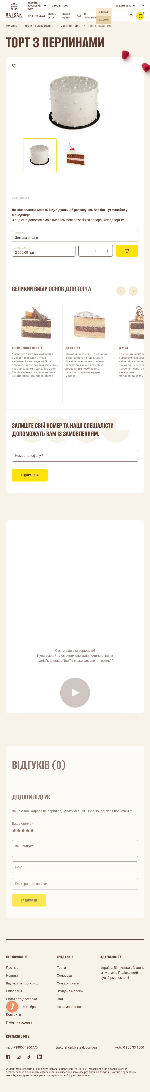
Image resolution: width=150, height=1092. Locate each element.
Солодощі (40, 16)
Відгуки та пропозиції (22, 983)
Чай (79, 16)
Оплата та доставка (21, 999)
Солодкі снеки (52, 15)
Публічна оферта (19, 1022)
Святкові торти (70, 25)
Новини (12, 975)
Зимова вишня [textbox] (26, 237)
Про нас (12, 968)
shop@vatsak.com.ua (81, 1047)
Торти (30, 16)
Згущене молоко (66, 15)
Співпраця (14, 991)
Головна (11, 25)
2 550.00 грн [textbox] (24, 252)
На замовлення (89, 15)
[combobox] (75, 236)
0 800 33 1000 (60, 5)
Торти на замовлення (39, 25)
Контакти (13, 1015)
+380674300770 (25, 1047)
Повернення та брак (22, 1007)
